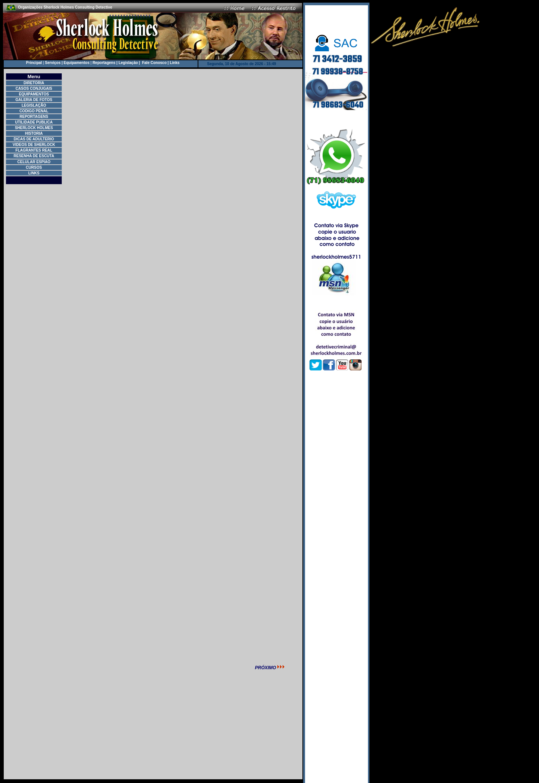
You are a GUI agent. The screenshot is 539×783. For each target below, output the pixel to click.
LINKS (34, 173)
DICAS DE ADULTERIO (34, 139)
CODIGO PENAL (33, 111)
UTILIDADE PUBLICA (34, 122)
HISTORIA (34, 133)
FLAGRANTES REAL (33, 150)
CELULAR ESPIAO (33, 162)
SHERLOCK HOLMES (34, 128)
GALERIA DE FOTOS (33, 100)
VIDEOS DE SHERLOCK (34, 145)
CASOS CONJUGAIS (34, 88)
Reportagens (103, 63)
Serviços (53, 63)
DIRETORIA (34, 83)
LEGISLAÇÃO (34, 105)
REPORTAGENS (33, 117)
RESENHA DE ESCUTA (33, 156)
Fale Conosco (154, 63)
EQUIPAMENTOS (34, 94)
